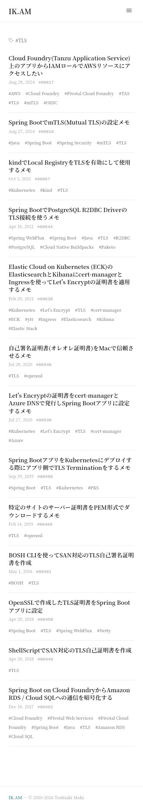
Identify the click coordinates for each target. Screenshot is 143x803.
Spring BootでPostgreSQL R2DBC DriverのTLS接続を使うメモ (68, 212)
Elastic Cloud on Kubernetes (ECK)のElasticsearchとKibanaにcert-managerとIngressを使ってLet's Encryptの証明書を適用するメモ (69, 276)
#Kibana (105, 317)
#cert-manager (106, 308)
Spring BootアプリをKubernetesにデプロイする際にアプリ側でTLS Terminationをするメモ (70, 461)
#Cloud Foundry (42, 93)
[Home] (20, 11)
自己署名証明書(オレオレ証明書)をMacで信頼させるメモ (71, 350)
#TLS (14, 102)
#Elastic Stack (23, 326)
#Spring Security (74, 142)
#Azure (16, 437)
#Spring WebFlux (27, 236)
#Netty (104, 626)
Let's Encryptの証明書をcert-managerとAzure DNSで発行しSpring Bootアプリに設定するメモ (69, 401)
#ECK (14, 317)
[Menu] (129, 10)
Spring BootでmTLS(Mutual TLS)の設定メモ (69, 122)
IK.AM (15, 792)
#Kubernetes (22, 189)
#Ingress (47, 317)
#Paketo (107, 245)
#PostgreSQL (22, 245)
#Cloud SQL (21, 731)
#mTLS (31, 102)
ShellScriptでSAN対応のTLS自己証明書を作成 (70, 646)
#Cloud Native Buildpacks (67, 245)
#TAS (124, 93)
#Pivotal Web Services (70, 713)
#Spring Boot (38, 142)
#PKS (93, 484)
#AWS (15, 93)
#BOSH (16, 579)
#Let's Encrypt (55, 308)
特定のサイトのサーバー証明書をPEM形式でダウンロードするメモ (69, 508)
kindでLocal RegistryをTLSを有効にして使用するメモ (70, 165)
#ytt (29, 317)
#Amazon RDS (110, 722)
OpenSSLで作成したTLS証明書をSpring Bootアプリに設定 (69, 602)
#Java (14, 142)
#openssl (33, 373)
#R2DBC (121, 236)
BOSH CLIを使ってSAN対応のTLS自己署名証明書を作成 (71, 555)
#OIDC (50, 102)
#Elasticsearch (76, 317)
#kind (46, 189)
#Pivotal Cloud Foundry (89, 93)
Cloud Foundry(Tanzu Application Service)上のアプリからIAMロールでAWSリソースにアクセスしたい (70, 66)
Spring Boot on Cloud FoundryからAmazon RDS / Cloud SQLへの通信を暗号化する (69, 689)
